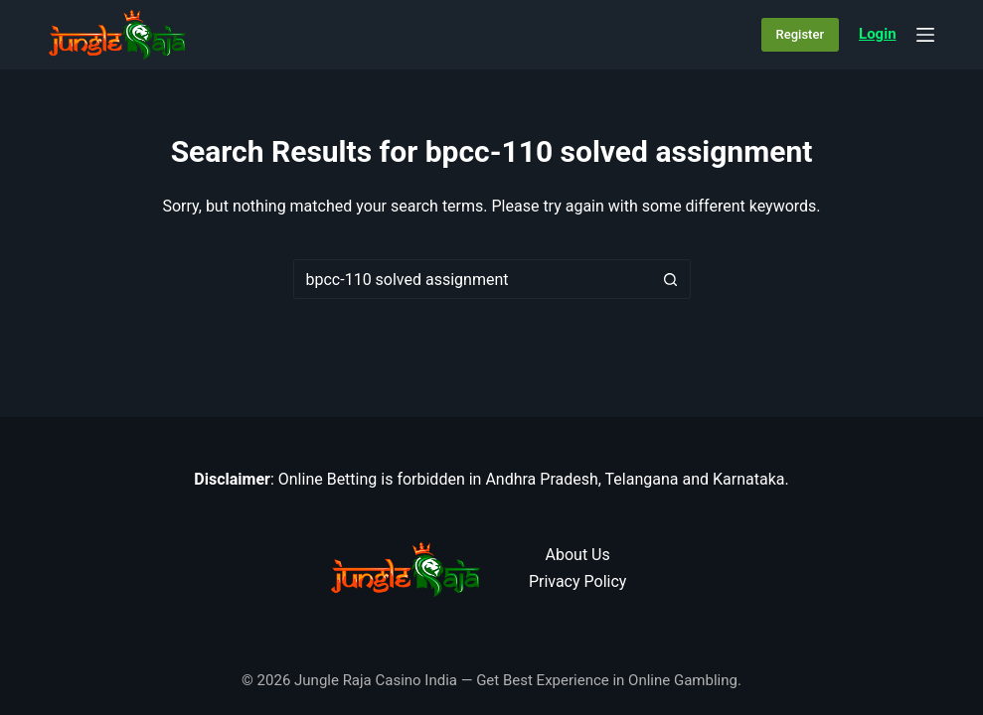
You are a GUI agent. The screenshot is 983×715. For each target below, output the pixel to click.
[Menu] (925, 35)
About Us (578, 554)
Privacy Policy (578, 581)
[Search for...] (472, 279)
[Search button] (671, 279)
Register (800, 34)
